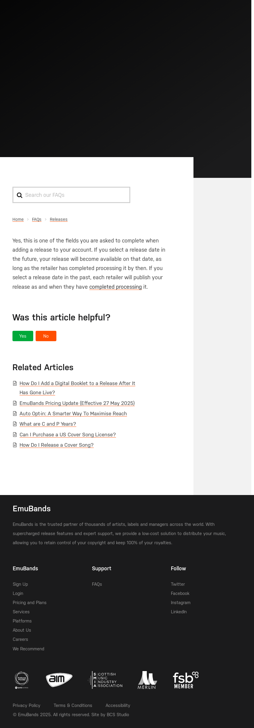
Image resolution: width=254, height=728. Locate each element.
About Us (22, 630)
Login (18, 593)
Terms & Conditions (73, 705)
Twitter (178, 584)
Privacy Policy (26, 705)
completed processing (115, 287)
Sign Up (20, 584)
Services (21, 611)
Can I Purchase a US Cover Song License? (68, 435)
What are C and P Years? (48, 424)
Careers (20, 639)
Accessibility (118, 705)
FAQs (97, 584)
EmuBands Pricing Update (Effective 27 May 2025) (77, 403)
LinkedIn (179, 611)
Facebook (180, 593)
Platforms (22, 620)
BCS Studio (118, 714)
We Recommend (28, 648)
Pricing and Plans (30, 602)
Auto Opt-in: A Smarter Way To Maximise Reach (73, 413)
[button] (22, 336)
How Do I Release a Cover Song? (57, 445)
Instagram (180, 602)
